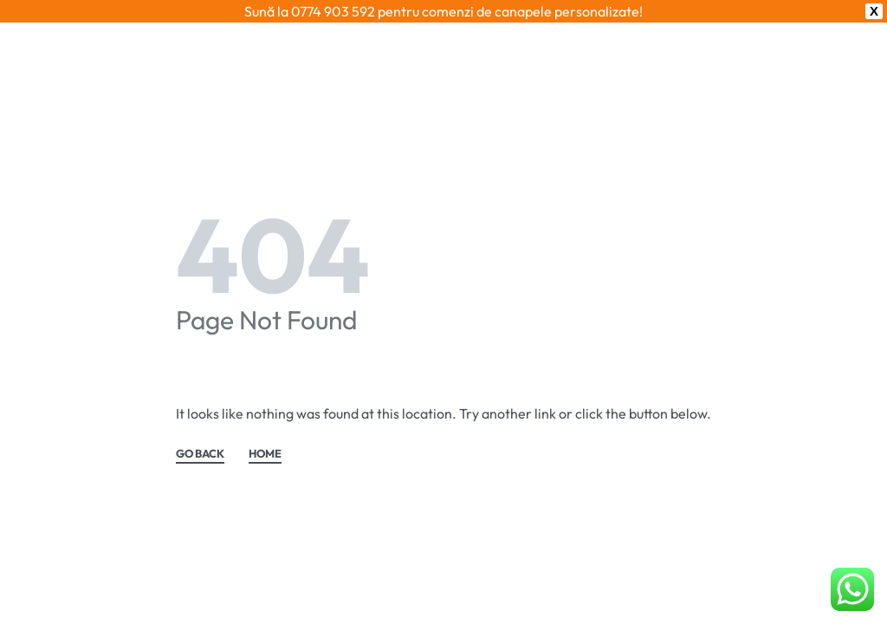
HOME (265, 432)
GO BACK (200, 432)
